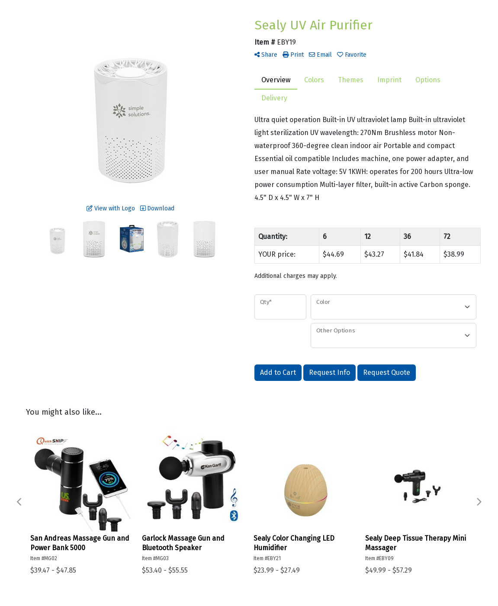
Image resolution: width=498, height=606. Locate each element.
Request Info (329, 372)
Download (157, 208)
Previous (19, 502)
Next (478, 502)
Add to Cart (278, 372)
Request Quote (386, 372)
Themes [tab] (350, 80)
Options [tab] (427, 80)
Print (293, 54)
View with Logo (111, 208)
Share (265, 54)
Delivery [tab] (274, 98)
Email (320, 54)
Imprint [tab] (389, 80)
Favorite (351, 54)
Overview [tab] (275, 80)
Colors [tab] (314, 80)
